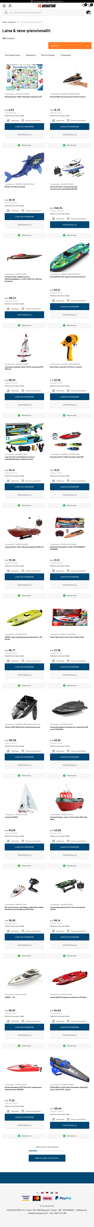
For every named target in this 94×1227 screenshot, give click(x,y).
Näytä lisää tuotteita (47, 1158)
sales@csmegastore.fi (38, 1213)
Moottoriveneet (48, 55)
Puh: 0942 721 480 (58, 1213)
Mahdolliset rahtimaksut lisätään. (14, 116)
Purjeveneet (66, 55)
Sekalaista (31, 55)
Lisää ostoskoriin (24, 127)
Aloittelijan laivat (12, 55)
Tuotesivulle (24, 134)
